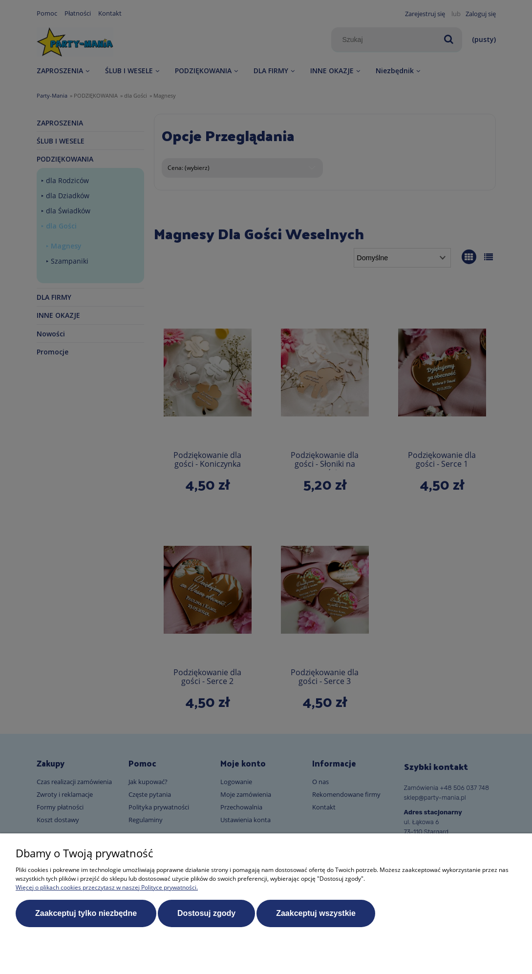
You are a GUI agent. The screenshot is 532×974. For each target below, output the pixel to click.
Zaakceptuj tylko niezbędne (86, 913)
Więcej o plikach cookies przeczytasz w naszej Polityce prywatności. (107, 887)
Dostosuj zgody (206, 913)
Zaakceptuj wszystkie (316, 913)
